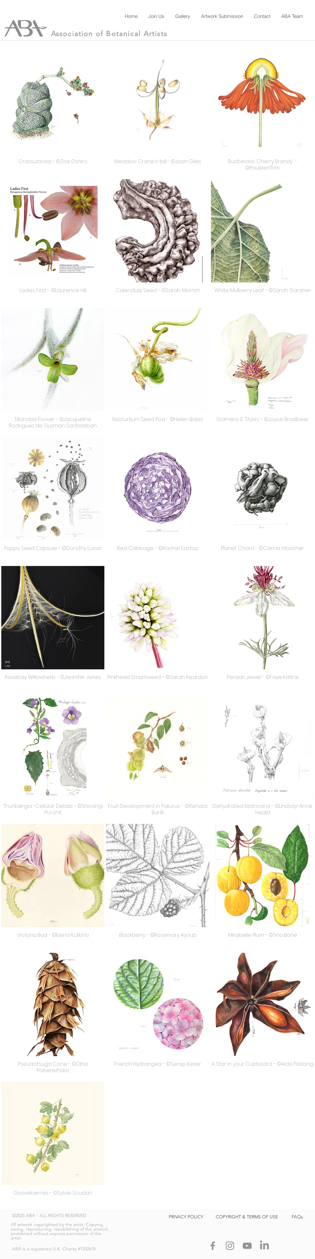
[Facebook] (212, 1245)
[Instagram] (230, 1245)
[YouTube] (247, 1245)
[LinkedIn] (264, 1245)
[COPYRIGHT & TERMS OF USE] (247, 1217)
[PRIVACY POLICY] (186, 1217)
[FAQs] (297, 1217)
